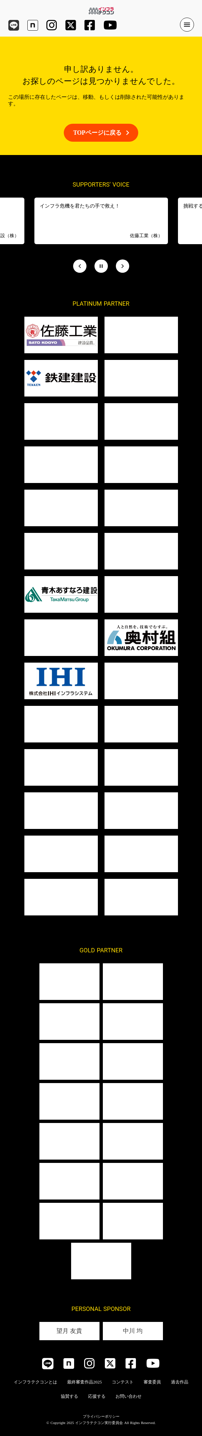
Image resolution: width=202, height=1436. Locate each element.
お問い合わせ (129, 1396)
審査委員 (152, 1382)
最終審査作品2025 (84, 1382)
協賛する (69, 1396)
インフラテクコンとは (35, 1382)
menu (187, 25)
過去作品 (179, 1382)
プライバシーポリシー (101, 1416)
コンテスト (123, 1382)
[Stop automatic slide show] (101, 266)
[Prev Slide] (79, 266)
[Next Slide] (122, 266)
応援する (97, 1396)
